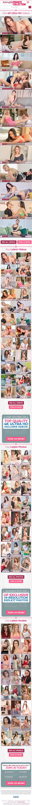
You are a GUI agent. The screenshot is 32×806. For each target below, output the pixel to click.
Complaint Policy (11, 800)
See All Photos (16, 577)
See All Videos (8, 242)
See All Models (16, 751)
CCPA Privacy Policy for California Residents (21, 804)
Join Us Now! (24, 242)
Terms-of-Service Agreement (20, 800)
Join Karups (20, 433)
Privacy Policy (4, 800)
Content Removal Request (7, 803)
